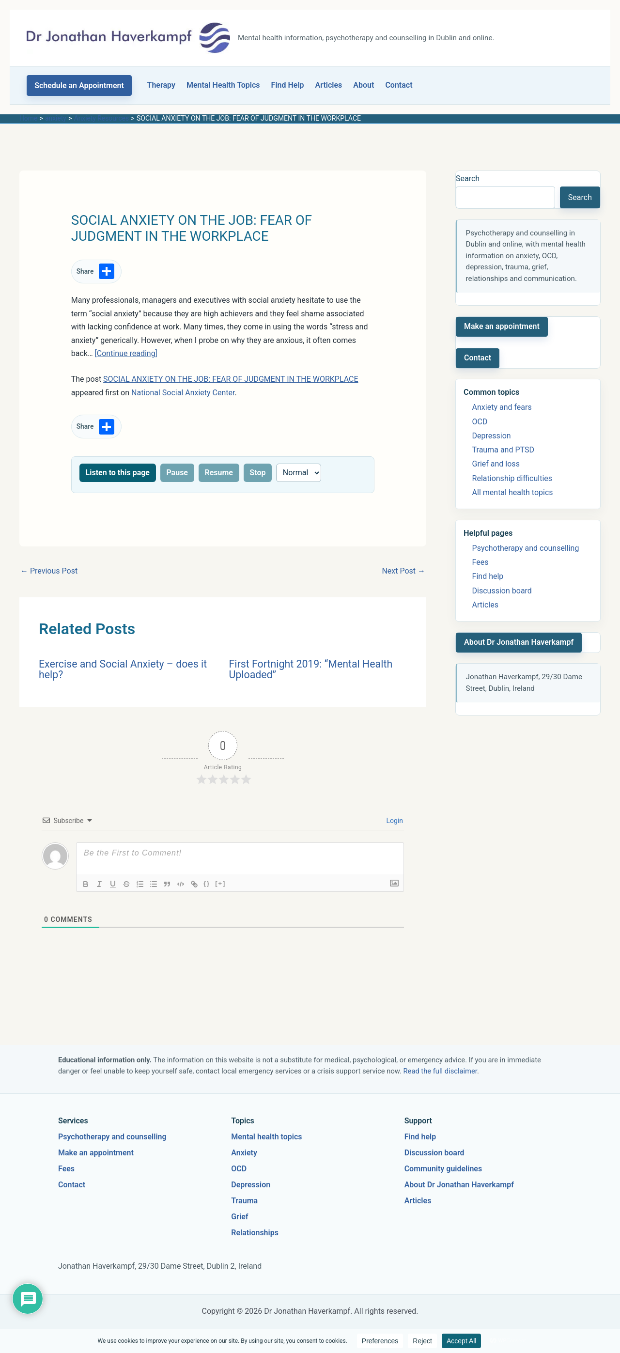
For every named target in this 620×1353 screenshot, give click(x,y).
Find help (488, 576)
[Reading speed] (298, 473)
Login (394, 820)
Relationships (255, 1232)
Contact (398, 85)
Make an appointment (502, 326)
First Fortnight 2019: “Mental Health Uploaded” (311, 669)
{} (206, 883)
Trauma (244, 1200)
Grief (239, 1216)
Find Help (287, 85)
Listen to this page (118, 472)
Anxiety (244, 1152)
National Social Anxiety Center (183, 392)
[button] (79, 85)
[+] (220, 883)
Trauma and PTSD (503, 449)
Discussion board (502, 590)
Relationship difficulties (512, 478)
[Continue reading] (126, 353)
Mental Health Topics (223, 85)
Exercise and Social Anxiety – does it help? (123, 669)
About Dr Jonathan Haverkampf (519, 642)
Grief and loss (496, 463)
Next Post (403, 570)
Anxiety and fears (502, 407)
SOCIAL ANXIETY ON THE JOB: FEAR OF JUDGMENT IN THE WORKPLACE (230, 379)
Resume (218, 472)
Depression (491, 435)
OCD (480, 421)
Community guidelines (443, 1168)
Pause (177, 472)
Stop (257, 472)
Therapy (161, 85)
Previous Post (49, 570)
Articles (328, 85)
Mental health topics (266, 1136)
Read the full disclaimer (440, 1071)
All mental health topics (512, 492)
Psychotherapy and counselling (525, 548)
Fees (480, 562)
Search (468, 178)
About (363, 85)
